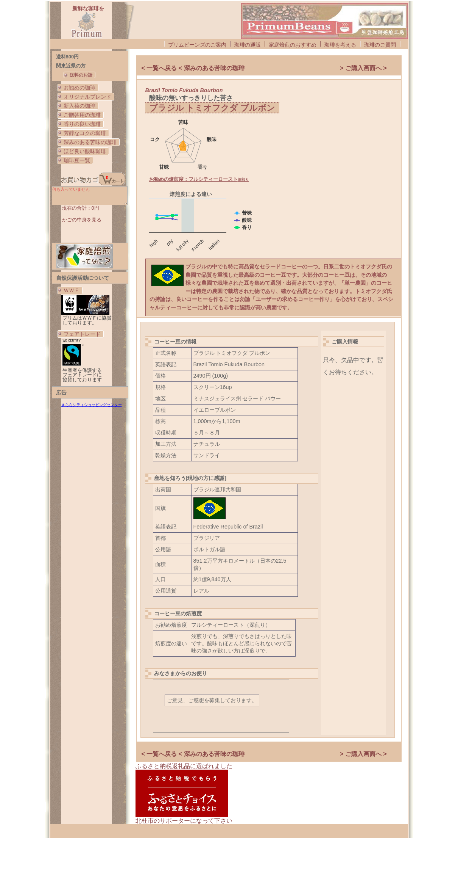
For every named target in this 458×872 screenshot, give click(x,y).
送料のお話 (81, 74)
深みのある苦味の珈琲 (90, 142)
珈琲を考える (340, 45)
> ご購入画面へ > (363, 68)
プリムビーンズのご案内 (197, 45)
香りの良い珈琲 (82, 124)
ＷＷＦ (71, 290)
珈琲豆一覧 (77, 160)
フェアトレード (82, 334)
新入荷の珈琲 (79, 106)
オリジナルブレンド (87, 97)
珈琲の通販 (247, 45)
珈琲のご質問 (380, 45)
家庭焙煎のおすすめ (292, 45)
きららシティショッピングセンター (91, 405)
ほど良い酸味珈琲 (85, 151)
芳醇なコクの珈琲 (85, 133)
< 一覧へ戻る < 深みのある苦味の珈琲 (193, 68)
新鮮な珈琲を (88, 8)
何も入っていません (90, 195)
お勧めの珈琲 (79, 88)
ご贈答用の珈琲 (82, 115)
